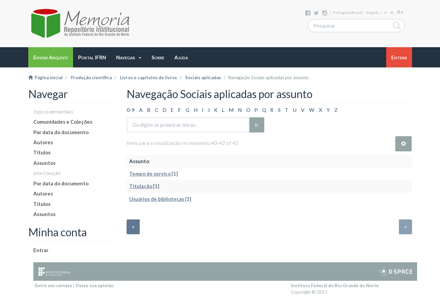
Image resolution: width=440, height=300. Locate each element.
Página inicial (45, 77)
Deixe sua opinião (94, 285)
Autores (43, 142)
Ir (257, 125)
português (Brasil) (348, 12)
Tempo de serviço (150, 174)
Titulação (140, 186)
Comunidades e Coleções (62, 122)
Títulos (41, 152)
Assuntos (44, 163)
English (372, 12)
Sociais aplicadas (203, 77)
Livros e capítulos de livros (148, 77)
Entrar (40, 250)
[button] (128, 57)
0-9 (131, 110)
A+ (400, 12)
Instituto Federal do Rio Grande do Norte (335, 285)
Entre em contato (53, 285)
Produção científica (91, 77)
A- (385, 12)
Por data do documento (61, 132)
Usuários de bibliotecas (156, 199)
